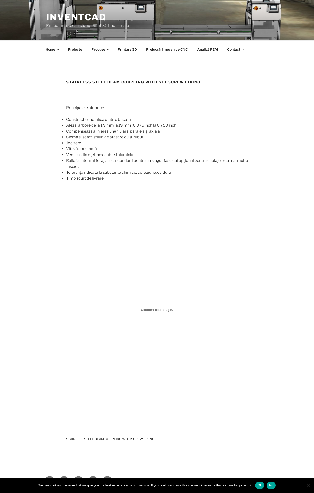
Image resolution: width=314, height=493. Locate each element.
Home (53, 49)
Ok (260, 485)
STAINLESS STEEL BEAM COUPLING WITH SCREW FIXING (110, 439)
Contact (236, 49)
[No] (307, 485)
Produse (101, 49)
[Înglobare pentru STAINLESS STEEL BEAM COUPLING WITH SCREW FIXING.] (157, 309)
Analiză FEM (207, 49)
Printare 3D (127, 49)
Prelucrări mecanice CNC (167, 49)
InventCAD (76, 17)
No (271, 485)
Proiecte (75, 49)
